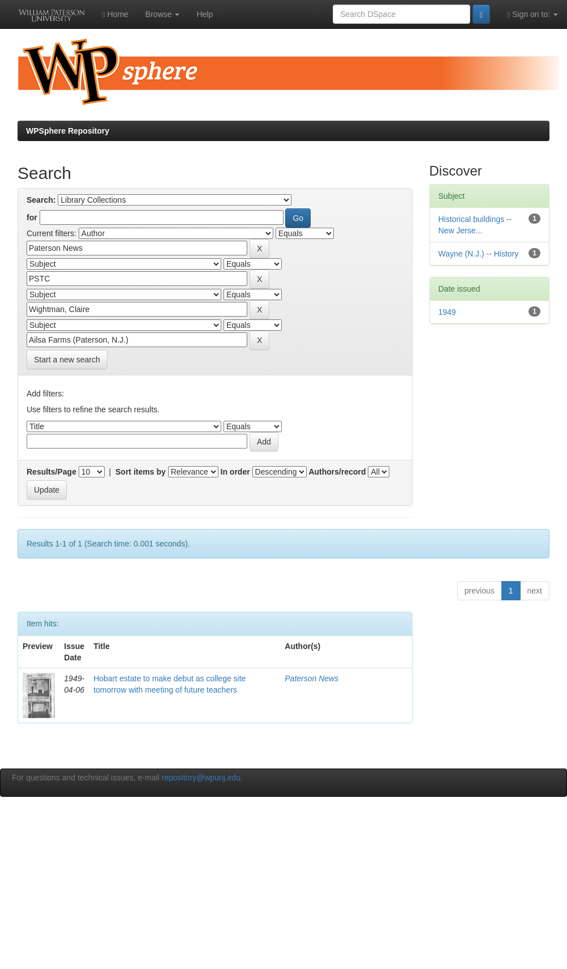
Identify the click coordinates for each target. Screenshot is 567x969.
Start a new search (67, 359)
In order (235, 471)
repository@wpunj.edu (201, 777)
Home (115, 14)
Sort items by (140, 471)
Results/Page (51, 471)
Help (204, 14)
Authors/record (337, 471)
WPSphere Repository (67, 130)
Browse (162, 14)
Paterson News (311, 678)
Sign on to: (532, 14)
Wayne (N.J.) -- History (479, 253)
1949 (447, 312)
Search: (41, 199)
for (32, 217)
